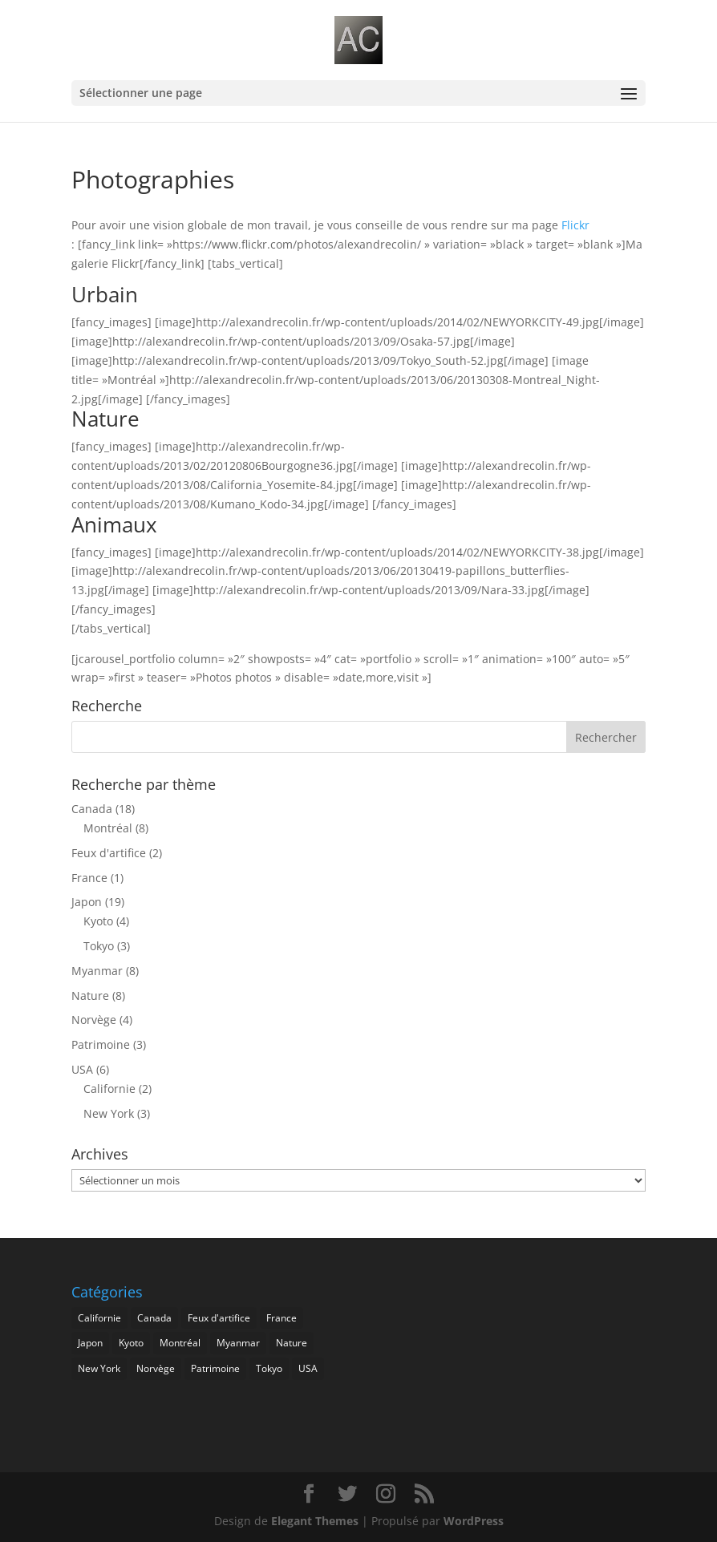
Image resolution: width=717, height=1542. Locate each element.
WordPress (474, 1520)
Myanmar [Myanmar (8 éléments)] (238, 1343)
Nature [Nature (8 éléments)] (291, 1343)
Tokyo (98, 945)
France (89, 877)
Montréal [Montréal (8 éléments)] (180, 1343)
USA (82, 1069)
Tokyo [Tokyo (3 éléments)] (269, 1368)
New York (108, 1113)
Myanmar (97, 970)
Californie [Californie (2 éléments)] (99, 1318)
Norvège (93, 1019)
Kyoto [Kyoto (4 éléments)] (131, 1343)
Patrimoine (100, 1044)
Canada (91, 808)
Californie (109, 1088)
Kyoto (98, 921)
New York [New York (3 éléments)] (99, 1368)
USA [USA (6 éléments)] (308, 1368)
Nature (90, 995)
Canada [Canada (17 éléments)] (154, 1318)
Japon (86, 901)
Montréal (107, 828)
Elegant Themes (314, 1520)
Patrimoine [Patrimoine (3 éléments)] (215, 1368)
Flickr (575, 225)
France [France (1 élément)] (281, 1318)
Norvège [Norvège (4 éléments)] (155, 1368)
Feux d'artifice (108, 852)
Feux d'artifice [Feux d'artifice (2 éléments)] (219, 1318)
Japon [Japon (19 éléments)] (90, 1343)
